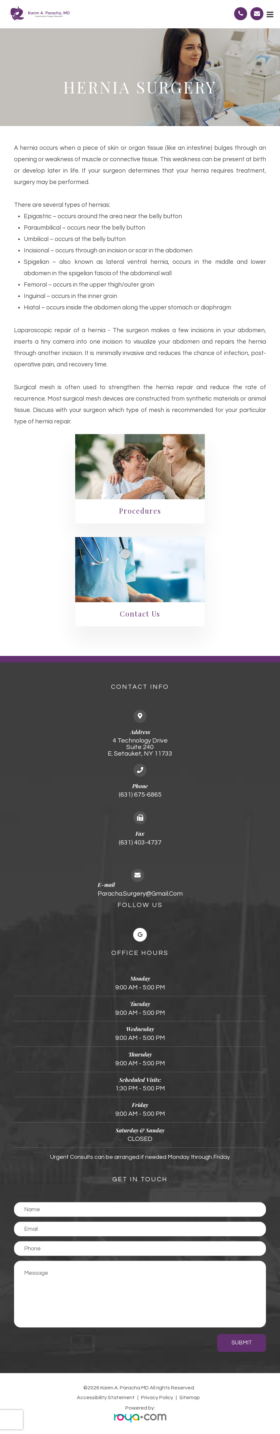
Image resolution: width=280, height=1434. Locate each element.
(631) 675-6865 (140, 794)
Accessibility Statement (106, 1397)
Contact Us (140, 613)
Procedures (140, 510)
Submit (241, 1343)
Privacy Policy (157, 1397)
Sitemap (189, 1397)
